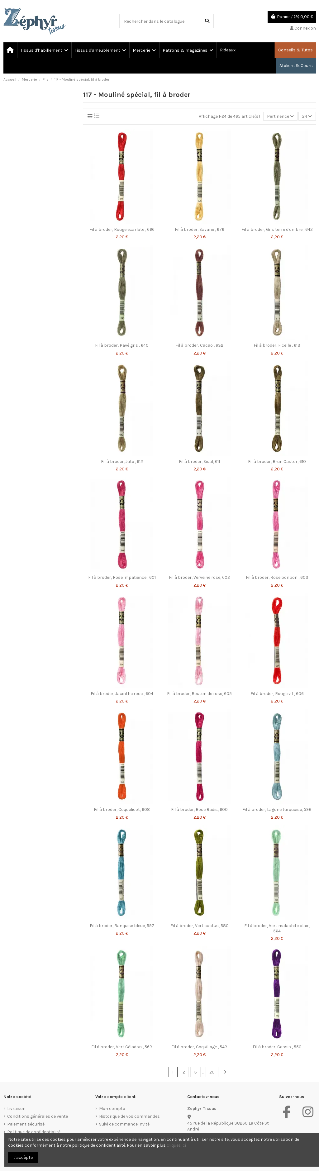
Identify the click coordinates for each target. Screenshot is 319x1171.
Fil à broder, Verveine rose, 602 (199, 577)
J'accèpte (23, 1157)
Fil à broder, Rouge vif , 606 (277, 693)
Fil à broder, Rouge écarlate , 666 (122, 229)
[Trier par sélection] (280, 116)
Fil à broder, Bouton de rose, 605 (199, 693)
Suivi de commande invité (124, 1124)
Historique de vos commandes (129, 1116)
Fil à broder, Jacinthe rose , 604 (122, 693)
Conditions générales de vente (37, 1116)
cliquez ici (176, 1145)
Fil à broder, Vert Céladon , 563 (121, 1047)
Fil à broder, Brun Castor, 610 (277, 461)
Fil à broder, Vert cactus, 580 (199, 925)
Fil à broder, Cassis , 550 (277, 1047)
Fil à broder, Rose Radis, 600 (199, 809)
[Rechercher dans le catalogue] (207, 21)
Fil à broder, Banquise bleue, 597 (122, 925)
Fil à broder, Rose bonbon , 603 (277, 577)
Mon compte (112, 1108)
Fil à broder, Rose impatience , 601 (122, 577)
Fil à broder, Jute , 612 (122, 461)
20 (212, 1072)
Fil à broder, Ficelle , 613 (277, 345)
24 (307, 116)
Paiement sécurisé (26, 1124)
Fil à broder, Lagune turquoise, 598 (277, 809)
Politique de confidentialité (33, 1132)
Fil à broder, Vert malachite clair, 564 (277, 928)
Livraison (16, 1108)
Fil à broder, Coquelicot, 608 (122, 809)
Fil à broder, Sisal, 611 (199, 461)
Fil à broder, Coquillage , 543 (199, 1047)
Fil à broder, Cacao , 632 (199, 345)
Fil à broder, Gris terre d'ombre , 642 (277, 229)
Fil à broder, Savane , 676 (199, 229)
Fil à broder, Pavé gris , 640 (122, 345)
